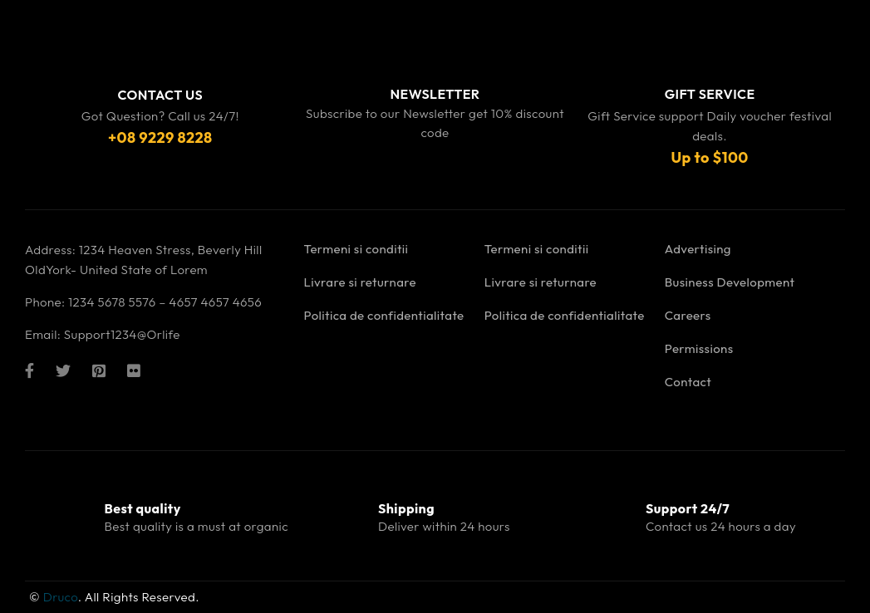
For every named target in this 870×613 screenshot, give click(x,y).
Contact (688, 382)
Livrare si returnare (360, 282)
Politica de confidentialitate (384, 315)
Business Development (730, 282)
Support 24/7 (688, 508)
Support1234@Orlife (122, 334)
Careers (688, 315)
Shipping (406, 508)
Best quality (143, 508)
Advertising (698, 249)
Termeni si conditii (356, 249)
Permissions (699, 348)
